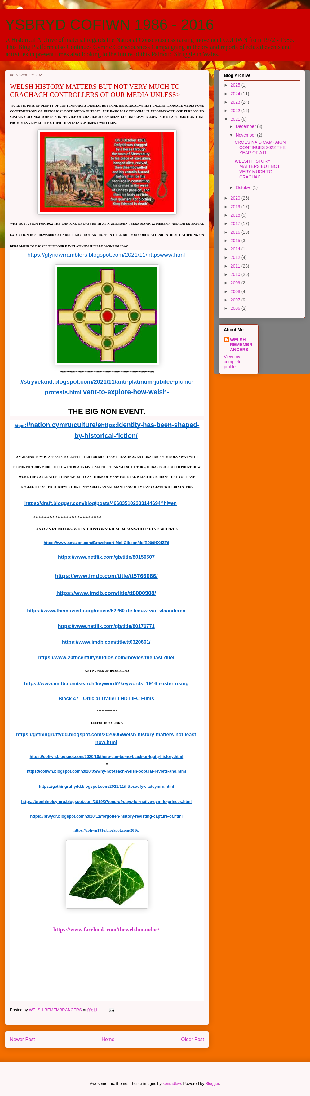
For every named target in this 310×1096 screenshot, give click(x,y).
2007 (236, 299)
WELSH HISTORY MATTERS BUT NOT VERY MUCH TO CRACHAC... (257, 169)
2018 (236, 215)
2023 (236, 102)
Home (108, 1039)
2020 (236, 198)
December (246, 126)
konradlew (172, 1083)
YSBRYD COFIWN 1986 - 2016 (109, 24)
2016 (236, 232)
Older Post (192, 1039)
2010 (236, 274)
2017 (236, 223)
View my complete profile (232, 361)
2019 (236, 206)
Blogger (212, 1083)
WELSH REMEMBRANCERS (241, 344)
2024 (236, 93)
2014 (236, 248)
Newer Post (22, 1039)
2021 (236, 119)
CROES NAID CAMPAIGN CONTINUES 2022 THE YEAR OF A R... (260, 147)
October (244, 187)
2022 (236, 110)
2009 (236, 282)
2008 (236, 291)
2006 (236, 308)
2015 (236, 240)
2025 (236, 85)
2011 (236, 266)
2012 (236, 257)
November (246, 135)
